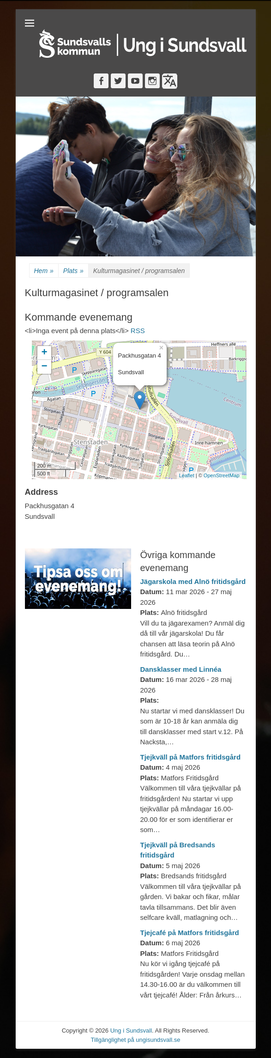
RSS (138, 330)
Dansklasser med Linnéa (181, 669)
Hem (44, 271)
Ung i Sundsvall (131, 1030)
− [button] (44, 367)
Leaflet (186, 475)
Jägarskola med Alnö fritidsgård (193, 581)
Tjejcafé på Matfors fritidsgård (189, 932)
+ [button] (44, 353)
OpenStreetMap (222, 475)
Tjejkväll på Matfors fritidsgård (190, 757)
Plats (73, 271)
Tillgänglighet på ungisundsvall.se (136, 1039)
